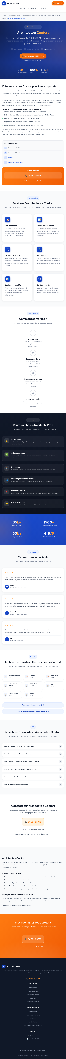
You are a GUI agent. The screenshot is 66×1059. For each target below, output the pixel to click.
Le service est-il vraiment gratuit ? (33, 776)
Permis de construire (33, 991)
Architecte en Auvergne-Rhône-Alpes (32, 15)
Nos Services (32, 8)
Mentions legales (23, 1055)
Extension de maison (33, 994)
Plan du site (44, 1055)
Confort (4, 18)
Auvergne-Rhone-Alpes (33, 1015)
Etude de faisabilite (33, 1001)
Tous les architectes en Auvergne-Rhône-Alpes (33, 711)
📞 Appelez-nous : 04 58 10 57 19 (33, 56)
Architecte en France (14, 15)
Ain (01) (10, 157)
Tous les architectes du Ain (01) (33, 705)
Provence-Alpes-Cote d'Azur (33, 1025)
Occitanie (33, 1018)
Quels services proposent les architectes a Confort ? (33, 761)
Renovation (33, 998)
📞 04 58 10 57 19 (58, 3)
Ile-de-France (33, 1011)
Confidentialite (35, 1055)
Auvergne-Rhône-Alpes (15, 162)
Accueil (22, 8)
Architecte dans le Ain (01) (52, 15)
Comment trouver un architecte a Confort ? (33, 746)
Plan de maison (33, 987)
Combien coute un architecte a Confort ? (33, 753)
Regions (43, 8)
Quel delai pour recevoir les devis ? (33, 784)
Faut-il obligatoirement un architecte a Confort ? (33, 769)
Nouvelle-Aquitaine (33, 1022)
